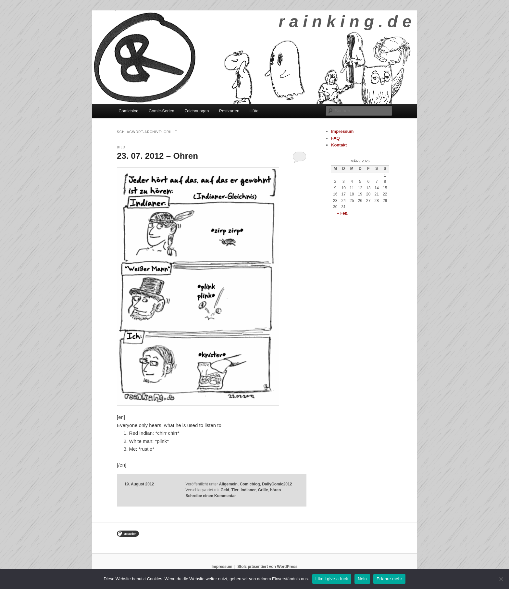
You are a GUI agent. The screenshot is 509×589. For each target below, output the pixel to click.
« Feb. (342, 213)
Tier (235, 490)
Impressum (342, 131)
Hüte (254, 110)
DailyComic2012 (277, 484)
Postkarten (229, 110)
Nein (362, 578)
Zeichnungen (196, 110)
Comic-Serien (161, 110)
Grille (263, 490)
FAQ (335, 138)
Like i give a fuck (332, 578)
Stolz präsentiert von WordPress (267, 566)
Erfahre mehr (389, 578)
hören (275, 490)
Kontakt (339, 145)
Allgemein (228, 484)
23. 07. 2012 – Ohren (157, 156)
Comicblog (128, 110)
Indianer (248, 490)
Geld (224, 490)
